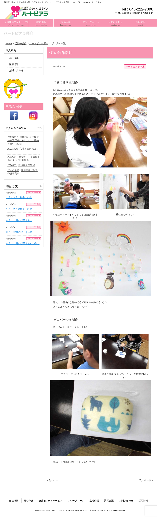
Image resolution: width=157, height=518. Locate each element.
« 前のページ (54, 480)
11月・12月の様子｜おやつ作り (23, 243)
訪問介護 (109, 500)
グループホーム (76, 500)
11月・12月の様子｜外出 (19, 220)
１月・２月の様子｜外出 (19, 197)
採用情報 (14, 64)
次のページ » (146, 480)
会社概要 (14, 58)
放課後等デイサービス (50, 500)
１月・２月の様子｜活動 (19, 209)
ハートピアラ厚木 (135, 66)
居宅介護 (28, 500)
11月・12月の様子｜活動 (19, 232)
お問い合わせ (16, 70)
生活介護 (94, 500)
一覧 (40, 128)
